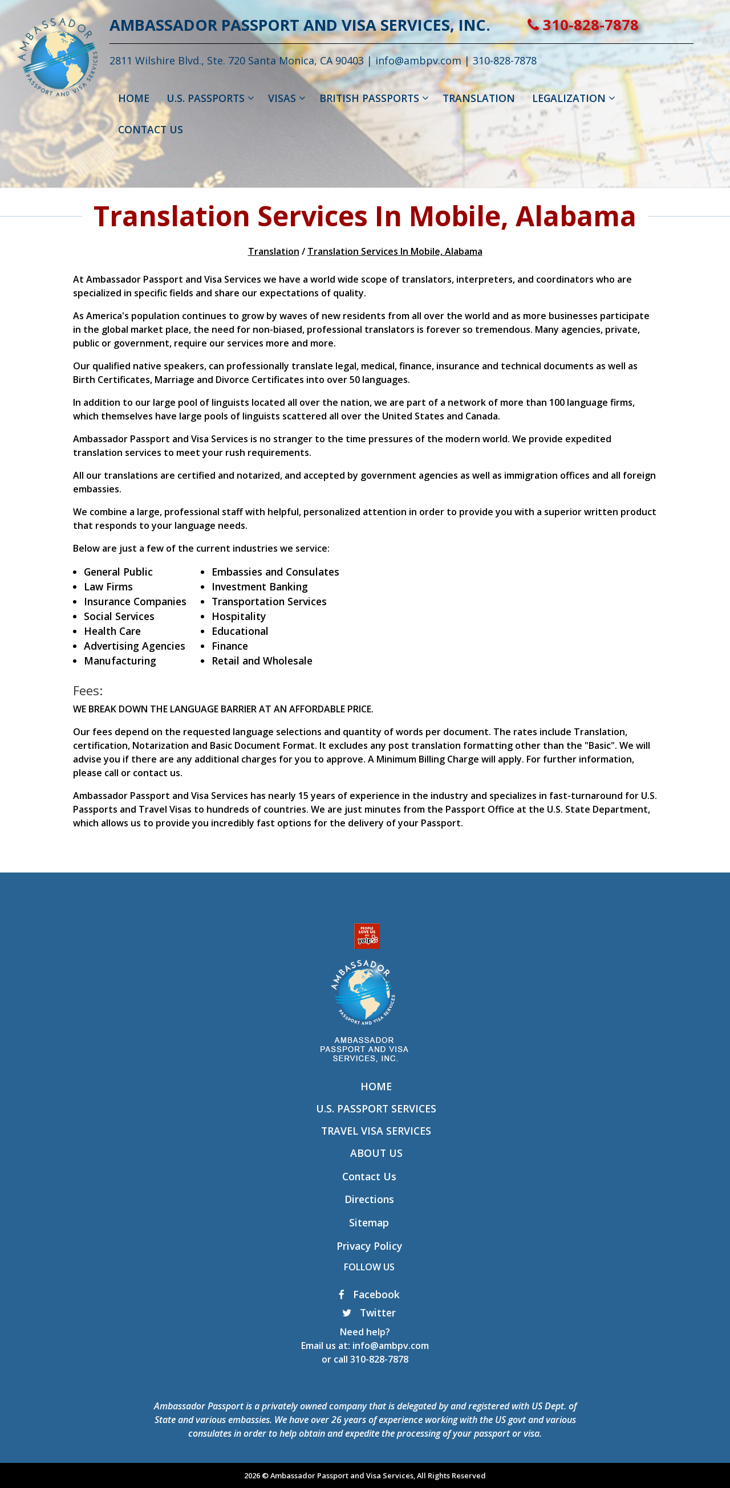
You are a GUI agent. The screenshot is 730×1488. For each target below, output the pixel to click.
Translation (273, 251)
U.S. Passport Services (376, 1108)
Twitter (369, 1312)
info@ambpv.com (455, 60)
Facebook (369, 1294)
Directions (369, 1199)
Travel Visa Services (376, 1131)
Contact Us (369, 1176)
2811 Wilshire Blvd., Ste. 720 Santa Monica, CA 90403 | (279, 60)
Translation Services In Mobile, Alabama (394, 251)
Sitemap (369, 1222)
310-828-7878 (619, 25)
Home (376, 1086)
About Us (376, 1153)
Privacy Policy (369, 1246)
